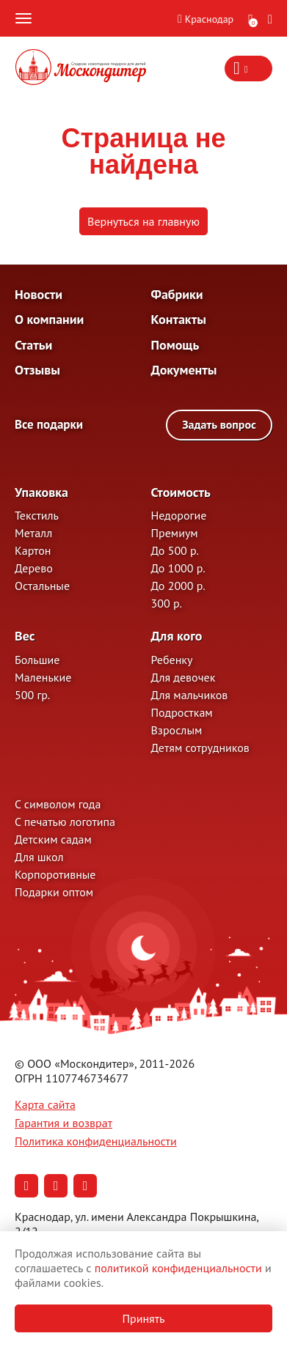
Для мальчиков (189, 694)
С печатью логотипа (65, 821)
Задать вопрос (219, 424)
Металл (33, 532)
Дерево (34, 568)
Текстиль (37, 515)
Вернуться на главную (143, 221)
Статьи (33, 344)
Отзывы (37, 369)
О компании (49, 319)
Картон (33, 550)
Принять (144, 1318)
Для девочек (183, 677)
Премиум (174, 532)
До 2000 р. (178, 585)
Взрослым (177, 730)
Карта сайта (45, 1104)
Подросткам (182, 712)
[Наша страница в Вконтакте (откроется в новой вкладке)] (26, 1185)
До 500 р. (175, 550)
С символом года (58, 804)
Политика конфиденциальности (96, 1141)
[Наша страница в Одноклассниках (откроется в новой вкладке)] (56, 1185)
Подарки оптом (54, 892)
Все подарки (49, 424)
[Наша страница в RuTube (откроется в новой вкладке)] (85, 1185)
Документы (184, 369)
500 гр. (32, 694)
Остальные (42, 585)
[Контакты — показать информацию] (248, 68)
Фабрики (177, 294)
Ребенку (172, 659)
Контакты (178, 319)
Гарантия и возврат (63, 1122)
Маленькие (43, 677)
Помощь (175, 344)
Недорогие (179, 515)
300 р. (166, 603)
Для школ (39, 856)
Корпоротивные (55, 874)
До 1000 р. (178, 568)
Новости (38, 294)
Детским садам (53, 839)
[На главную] (81, 68)
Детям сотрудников (200, 747)
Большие (37, 659)
